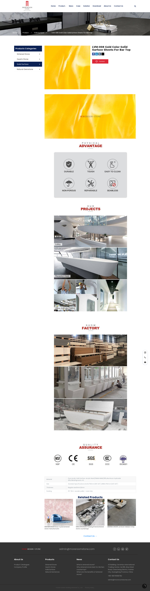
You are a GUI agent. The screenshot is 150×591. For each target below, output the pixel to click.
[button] (28, 54)
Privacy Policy (89, 588)
